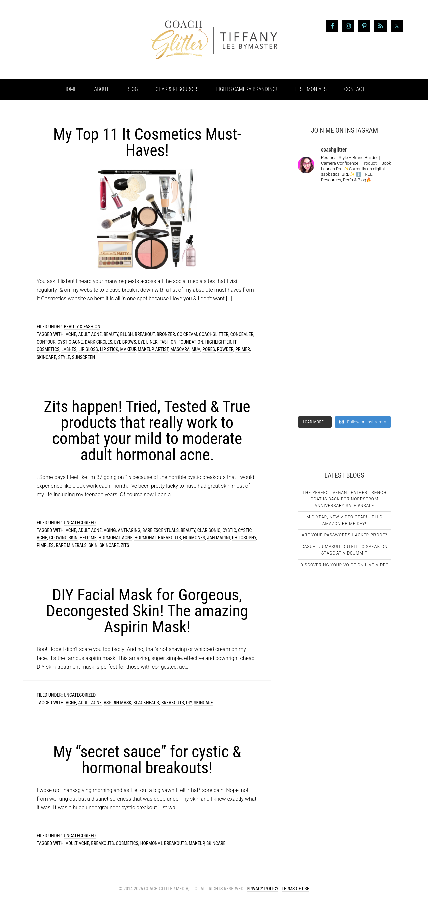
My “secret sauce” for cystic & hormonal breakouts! (147, 759)
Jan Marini (218, 537)
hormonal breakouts (157, 537)
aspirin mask (117, 702)
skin (93, 545)
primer (242, 349)
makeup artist (153, 349)
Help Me (88, 537)
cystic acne (70, 342)
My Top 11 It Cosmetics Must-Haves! (147, 142)
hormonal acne (116, 537)
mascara (180, 349)
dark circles (98, 342)
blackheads (146, 702)
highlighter (218, 342)
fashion (167, 342)
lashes (68, 349)
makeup (128, 349)
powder (225, 349)
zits (125, 545)
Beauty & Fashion (82, 326)
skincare (46, 357)
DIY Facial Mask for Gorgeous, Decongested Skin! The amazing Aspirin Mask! (147, 610)
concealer (241, 334)
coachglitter (213, 334)
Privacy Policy (262, 888)
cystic (229, 530)
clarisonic (209, 530)
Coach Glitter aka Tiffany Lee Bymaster (76, 39)
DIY (189, 702)
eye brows (125, 342)
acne (71, 334)
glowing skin (63, 537)
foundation (190, 342)
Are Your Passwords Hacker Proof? (344, 535)
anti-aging (129, 530)
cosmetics (127, 843)
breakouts (172, 702)
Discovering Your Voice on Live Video (344, 565)
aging (110, 530)
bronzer (166, 334)
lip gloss (88, 349)
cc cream (187, 334)
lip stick (109, 349)
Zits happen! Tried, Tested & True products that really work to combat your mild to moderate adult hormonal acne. (147, 430)
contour (46, 342)
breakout (145, 334)
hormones (194, 537)
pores (208, 349)
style (64, 357)
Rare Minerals (71, 545)
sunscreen (83, 357)
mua (196, 349)
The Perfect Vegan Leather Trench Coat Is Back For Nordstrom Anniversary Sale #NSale (345, 499)
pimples (45, 545)
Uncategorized (80, 522)
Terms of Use (295, 888)
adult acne (90, 334)
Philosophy (244, 537)
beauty (111, 334)
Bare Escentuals (160, 530)
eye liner (147, 342)
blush (126, 334)
